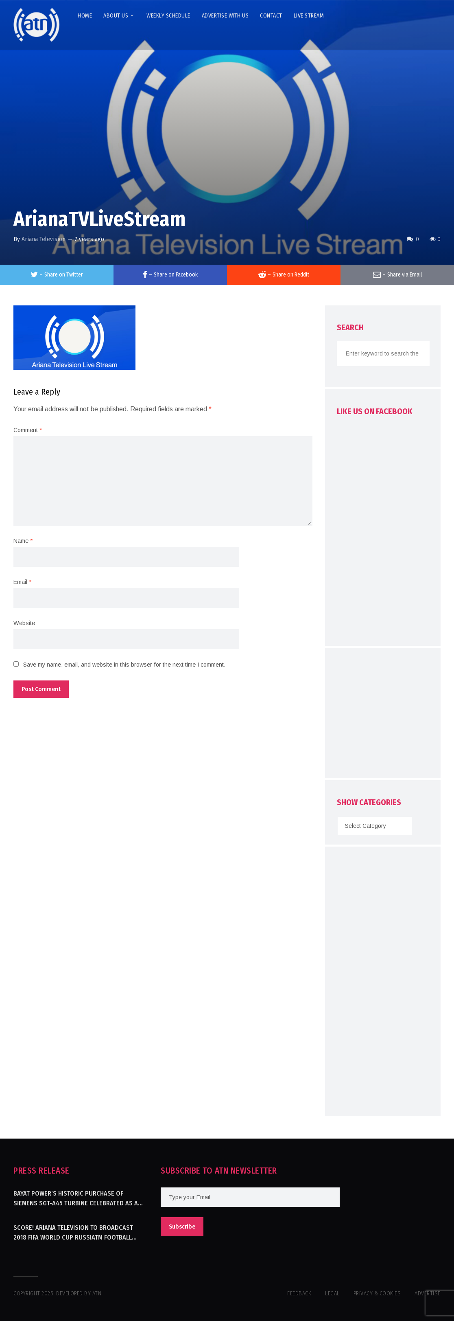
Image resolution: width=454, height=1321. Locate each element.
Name (23, 541)
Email (22, 582)
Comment (27, 430)
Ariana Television (43, 239)
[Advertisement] (395, 715)
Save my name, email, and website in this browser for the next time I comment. (124, 664)
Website (24, 623)
